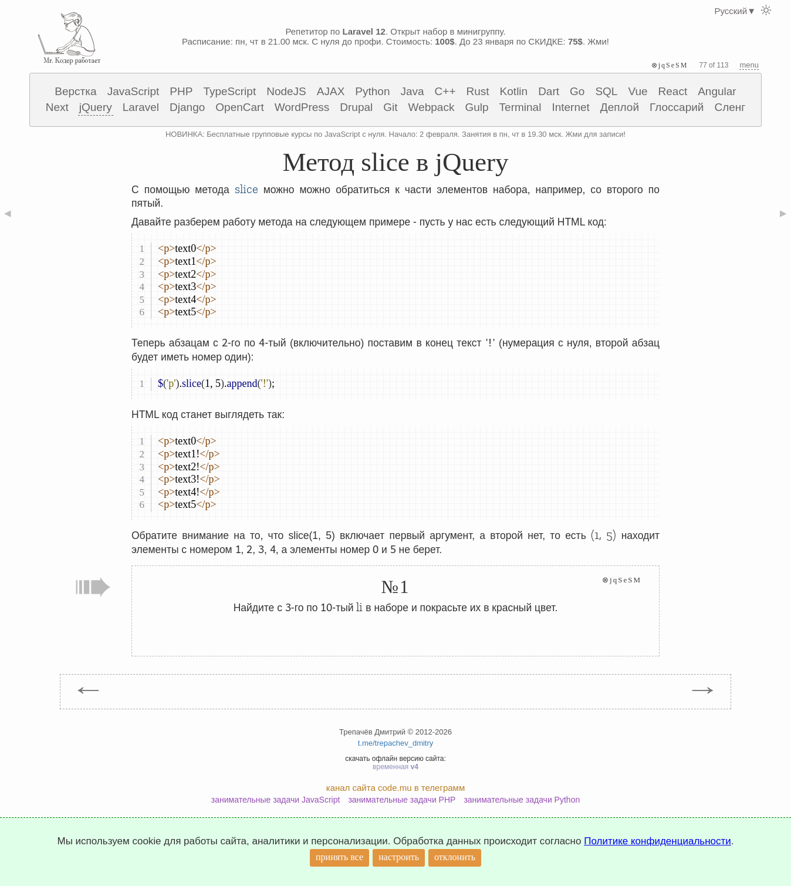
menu (749, 64)
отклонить (454, 857)
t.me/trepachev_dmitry (396, 743)
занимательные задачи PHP (401, 799)
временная (395, 767)
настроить (398, 857)
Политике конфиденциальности (657, 841)
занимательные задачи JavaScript (275, 799)
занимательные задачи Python (522, 799)
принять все (339, 857)
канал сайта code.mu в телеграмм (395, 788)
